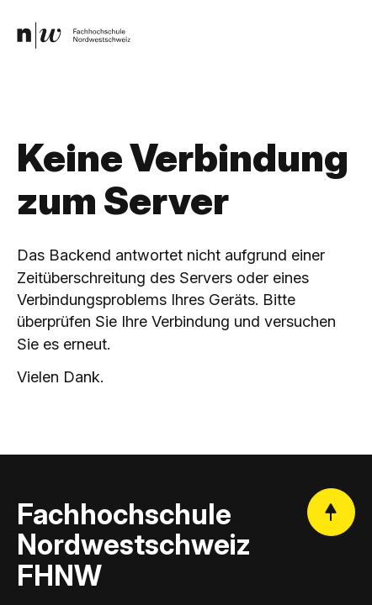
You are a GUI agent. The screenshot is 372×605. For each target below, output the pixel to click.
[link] (74, 35)
